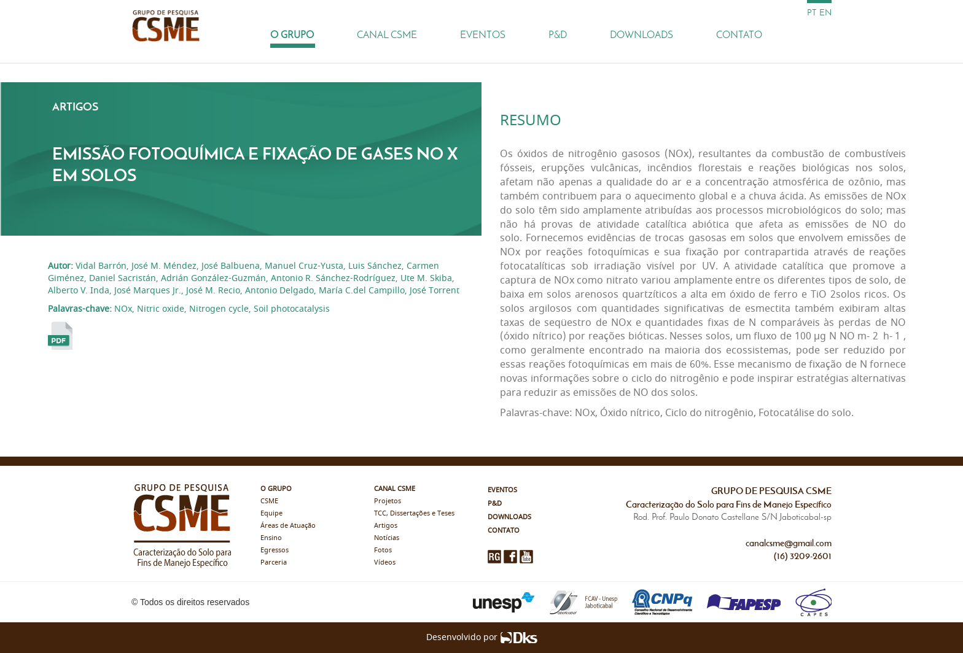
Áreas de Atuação (288, 525)
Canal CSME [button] (387, 35)
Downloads (641, 35)
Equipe (271, 513)
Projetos (387, 501)
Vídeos (385, 562)
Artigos (385, 525)
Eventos (482, 35)
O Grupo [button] (292, 35)
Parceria (273, 562)
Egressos (274, 550)
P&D (557, 35)
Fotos (383, 550)
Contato (739, 35)
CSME (269, 501)
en (825, 12)
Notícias (386, 538)
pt (812, 12)
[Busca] (819, 34)
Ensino (271, 538)
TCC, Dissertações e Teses (414, 513)
